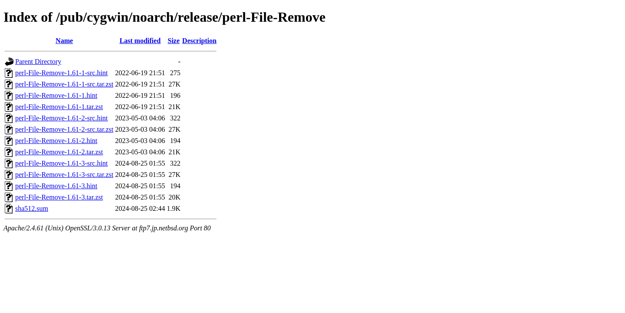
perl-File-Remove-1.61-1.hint (56, 95)
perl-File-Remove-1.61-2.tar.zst (59, 152)
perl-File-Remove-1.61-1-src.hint (61, 73)
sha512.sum (31, 208)
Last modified (140, 40)
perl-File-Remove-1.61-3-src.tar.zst (64, 174)
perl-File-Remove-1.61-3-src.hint (61, 163)
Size (174, 40)
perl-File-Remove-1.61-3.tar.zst (59, 197)
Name (64, 40)
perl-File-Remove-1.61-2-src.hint (61, 118)
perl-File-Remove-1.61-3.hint (56, 186)
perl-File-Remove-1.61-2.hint (56, 140)
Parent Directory (38, 61)
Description (199, 40)
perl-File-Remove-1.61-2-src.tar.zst (64, 129)
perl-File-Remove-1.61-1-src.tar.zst (64, 84)
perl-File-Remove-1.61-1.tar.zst (59, 106)
